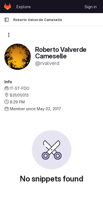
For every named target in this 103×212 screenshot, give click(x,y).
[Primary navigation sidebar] (6, 19)
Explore (23, 6)
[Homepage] (7, 6)
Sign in (91, 6)
